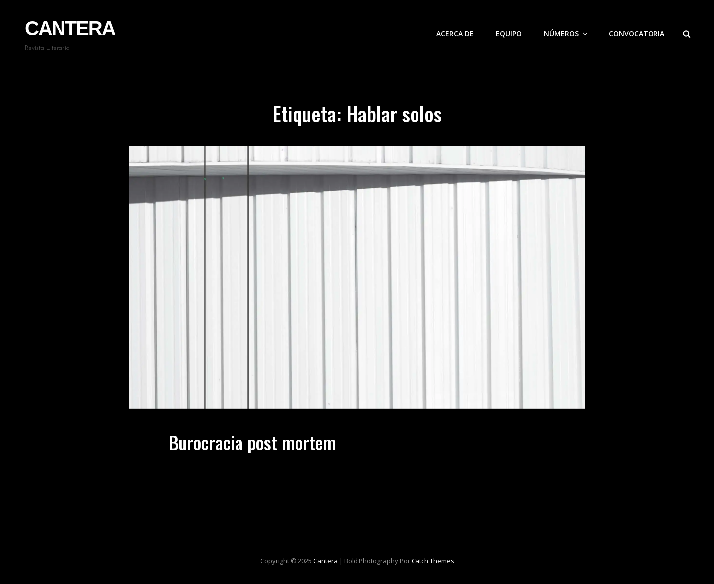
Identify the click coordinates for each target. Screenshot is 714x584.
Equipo (509, 33)
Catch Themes (433, 560)
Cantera (70, 28)
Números (566, 33)
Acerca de (455, 33)
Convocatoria (636, 33)
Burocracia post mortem (252, 442)
